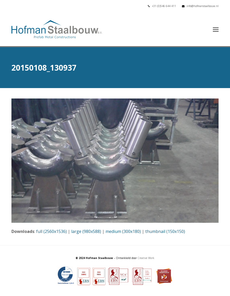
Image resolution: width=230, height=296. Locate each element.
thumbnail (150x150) (165, 231)
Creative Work (145, 258)
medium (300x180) (123, 231)
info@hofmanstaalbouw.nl (203, 6)
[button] (216, 29)
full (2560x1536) (51, 231)
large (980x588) (86, 231)
